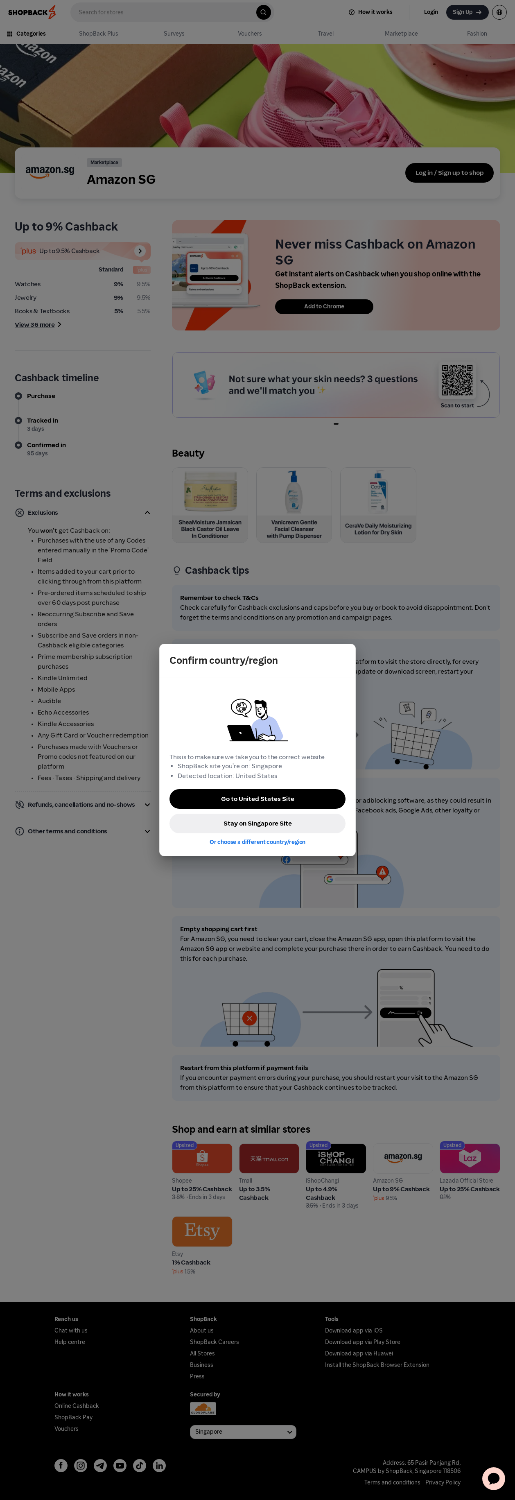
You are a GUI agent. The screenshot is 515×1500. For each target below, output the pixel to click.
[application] (493, 1478)
